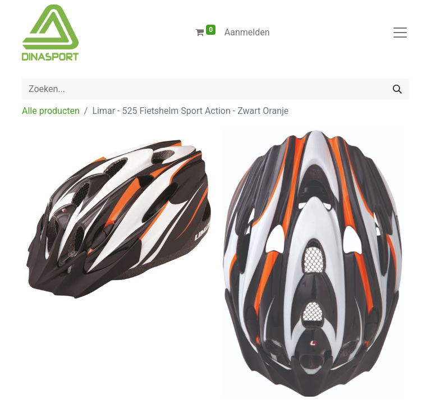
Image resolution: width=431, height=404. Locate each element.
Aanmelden (247, 32)
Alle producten (51, 110)
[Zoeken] (397, 89)
